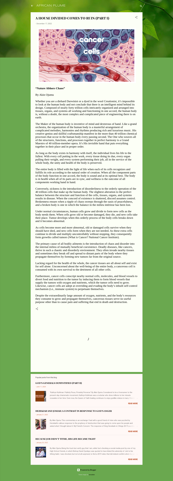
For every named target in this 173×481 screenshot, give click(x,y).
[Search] (141, 6)
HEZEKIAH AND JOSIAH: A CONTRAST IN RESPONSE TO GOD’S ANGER (73, 411)
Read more (133, 403)
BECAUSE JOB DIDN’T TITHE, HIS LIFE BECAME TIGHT (65, 438)
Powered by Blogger (86, 470)
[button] (136, 18)
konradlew (92, 474)
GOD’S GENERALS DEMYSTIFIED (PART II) (58, 383)
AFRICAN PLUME (50, 5)
